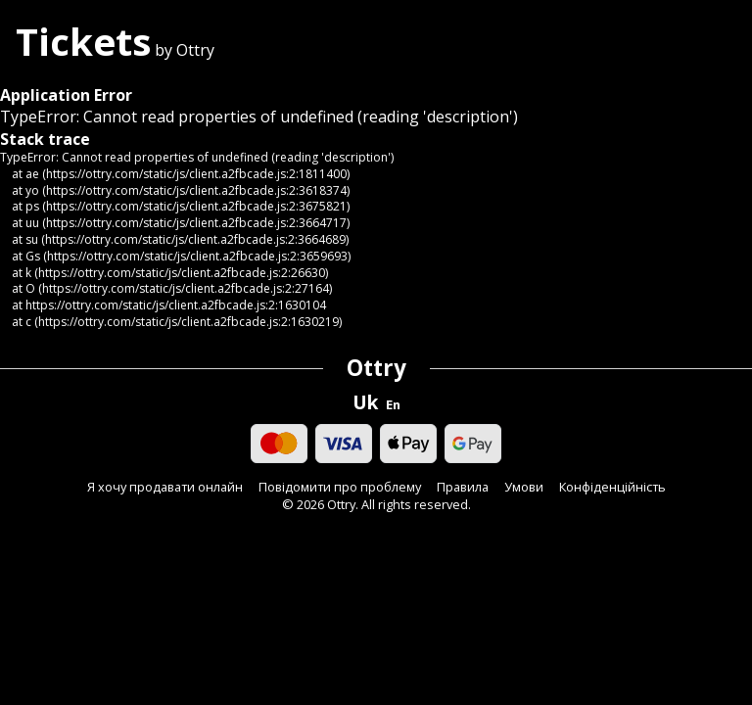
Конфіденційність (612, 487)
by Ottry (115, 50)
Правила (463, 487)
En (393, 405)
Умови (523, 487)
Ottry (376, 367)
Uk (365, 402)
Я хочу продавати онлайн (165, 487)
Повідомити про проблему (339, 487)
